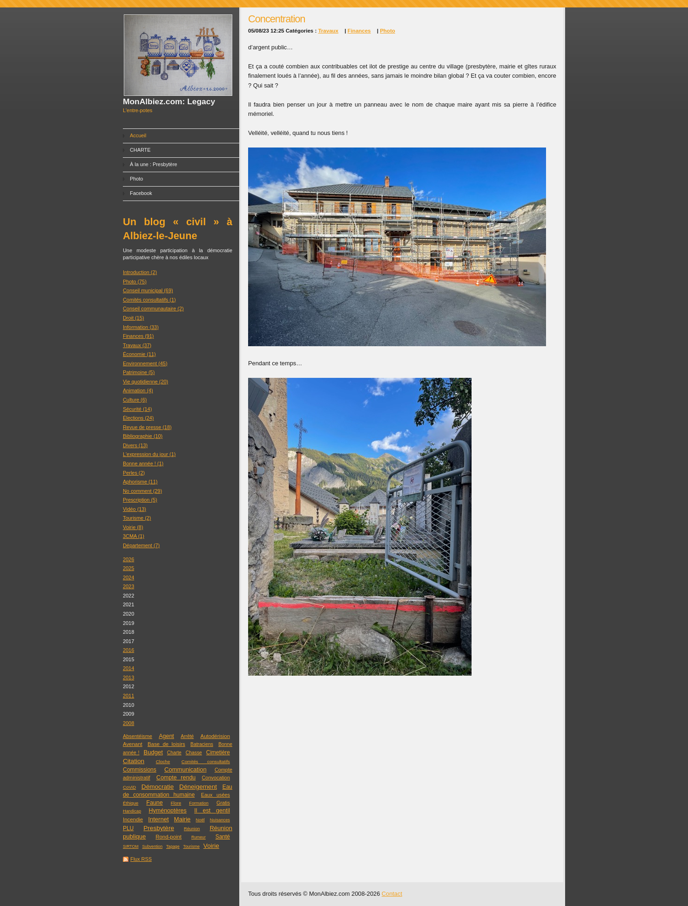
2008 (128, 723)
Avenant (132, 744)
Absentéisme (137, 736)
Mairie (182, 819)
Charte (174, 752)
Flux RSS (141, 859)
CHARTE (140, 150)
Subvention (152, 846)
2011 (128, 695)
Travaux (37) (137, 345)
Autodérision (215, 736)
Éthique (130, 802)
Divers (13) (135, 445)
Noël (200, 820)
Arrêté (187, 736)
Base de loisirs (166, 744)
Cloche (163, 761)
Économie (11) (139, 354)
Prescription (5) (140, 500)
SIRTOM (130, 846)
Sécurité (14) (137, 409)
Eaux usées (215, 795)
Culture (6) (135, 400)
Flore (176, 802)
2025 (128, 568)
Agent (166, 736)
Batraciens (201, 744)
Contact (392, 893)
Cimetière (218, 752)
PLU (128, 828)
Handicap (132, 811)
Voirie (211, 845)
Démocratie (158, 786)
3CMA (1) (133, 536)
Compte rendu (176, 777)
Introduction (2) (140, 272)
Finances (359, 31)
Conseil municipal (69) (148, 290)
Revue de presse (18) (147, 427)
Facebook (141, 193)
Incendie (133, 819)
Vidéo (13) (134, 509)
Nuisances (220, 820)
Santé (223, 836)
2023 (128, 586)
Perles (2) (134, 473)
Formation (199, 803)
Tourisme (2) (137, 518)
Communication (185, 769)
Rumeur (198, 837)
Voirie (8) (133, 527)
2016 (128, 650)
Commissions (139, 769)
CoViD (129, 787)
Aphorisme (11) (140, 481)
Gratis (223, 802)
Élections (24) (138, 418)
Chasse (194, 752)
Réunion (192, 828)
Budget (152, 752)
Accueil (138, 135)
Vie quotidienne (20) (145, 381)
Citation (133, 761)
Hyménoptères (168, 810)
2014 (128, 668)
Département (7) (141, 545)
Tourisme (191, 846)
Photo (136, 178)
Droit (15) (133, 318)
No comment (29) (142, 491)
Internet (158, 819)
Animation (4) (138, 390)
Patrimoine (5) (139, 372)
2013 (128, 677)
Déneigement (198, 786)
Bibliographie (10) (142, 436)
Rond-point (168, 836)
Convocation (216, 777)
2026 (128, 559)
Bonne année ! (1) (143, 463)
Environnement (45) (145, 363)
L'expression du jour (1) (149, 454)
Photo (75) (135, 281)
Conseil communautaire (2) (153, 308)
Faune (154, 802)
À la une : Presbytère (153, 164)
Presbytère (158, 828)
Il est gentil (212, 810)
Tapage (173, 846)
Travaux (328, 31)
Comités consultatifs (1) (149, 299)
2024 (128, 577)
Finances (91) (138, 336)
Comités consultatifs (206, 761)
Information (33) (141, 327)
